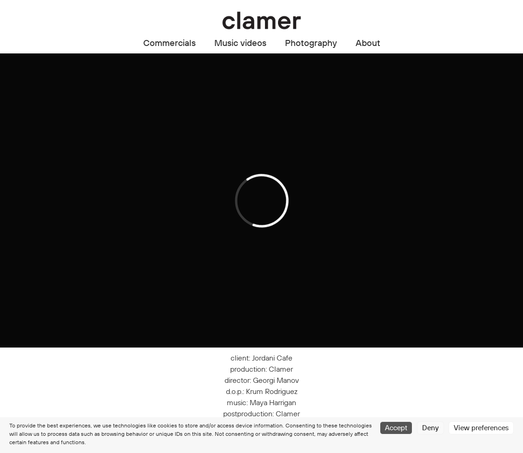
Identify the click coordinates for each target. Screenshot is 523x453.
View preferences (481, 427)
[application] (261, 200)
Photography (311, 42)
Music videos (240, 42)
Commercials (169, 42)
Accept (396, 427)
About (368, 42)
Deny (430, 427)
